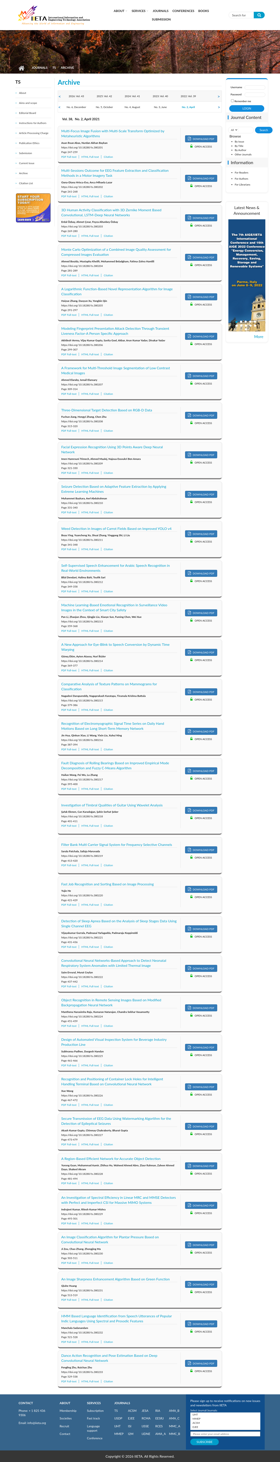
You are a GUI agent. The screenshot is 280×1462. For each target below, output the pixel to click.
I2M (130, 1434)
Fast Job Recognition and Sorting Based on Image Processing (107, 884)
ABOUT (65, 1403)
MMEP (119, 1434)
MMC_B (174, 1434)
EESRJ (159, 1418)
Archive (23, 173)
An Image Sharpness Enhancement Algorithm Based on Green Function (115, 1279)
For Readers (241, 172)
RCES (159, 1426)
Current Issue (26, 163)
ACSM (132, 1410)
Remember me (242, 101)
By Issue (239, 141)
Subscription (95, 1410)
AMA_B (174, 1410)
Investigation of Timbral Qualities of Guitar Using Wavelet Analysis (112, 805)
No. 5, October (104, 107)
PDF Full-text (69, 156)
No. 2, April (188, 107)
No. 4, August (132, 107)
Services (138, 11)
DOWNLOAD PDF (201, 139)
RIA (157, 1410)
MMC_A (174, 1426)
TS (54, 67)
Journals (160, 11)
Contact (65, 1434)
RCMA (146, 1418)
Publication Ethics (29, 143)
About (119, 11)
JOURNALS (122, 1403)
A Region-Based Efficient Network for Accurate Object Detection (111, 1158)
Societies (66, 1418)
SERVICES (94, 1403)
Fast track (93, 1418)
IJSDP (118, 1418)
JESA (145, 1410)
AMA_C (174, 1418)
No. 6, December (76, 107)
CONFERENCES (183, 11)
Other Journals (243, 154)
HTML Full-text (90, 156)
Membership (68, 1410)
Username (236, 87)
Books (203, 11)
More (258, 336)
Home (21, 68)
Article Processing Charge (33, 133)
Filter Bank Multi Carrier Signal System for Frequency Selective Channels (116, 844)
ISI (129, 1426)
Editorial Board (27, 113)
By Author (240, 150)
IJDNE (146, 1434)
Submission (161, 19)
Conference (95, 1438)
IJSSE (145, 1426)
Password (236, 94)
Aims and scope (28, 103)
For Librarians (242, 184)
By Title (239, 146)
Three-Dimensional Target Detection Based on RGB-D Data (106, 410)
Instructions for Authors (32, 123)
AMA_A (160, 1434)
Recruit (64, 1426)
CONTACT (26, 1403)
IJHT (117, 1426)
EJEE (131, 1418)
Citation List (26, 183)
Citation (108, 156)
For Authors (241, 178)
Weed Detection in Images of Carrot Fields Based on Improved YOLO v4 (116, 528)
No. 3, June (160, 107)
